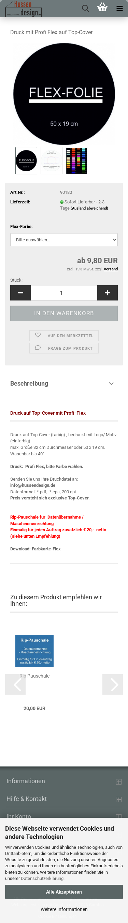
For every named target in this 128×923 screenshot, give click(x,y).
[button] (20, 292)
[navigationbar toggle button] (119, 8)
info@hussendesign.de (32, 485)
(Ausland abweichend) (89, 208)
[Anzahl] (64, 292)
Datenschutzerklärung (42, 878)
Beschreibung (29, 383)
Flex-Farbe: (21, 226)
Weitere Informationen (64, 909)
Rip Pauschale (34, 676)
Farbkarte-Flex (46, 548)
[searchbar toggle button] (85, 8)
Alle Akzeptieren (64, 892)
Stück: (16, 280)
